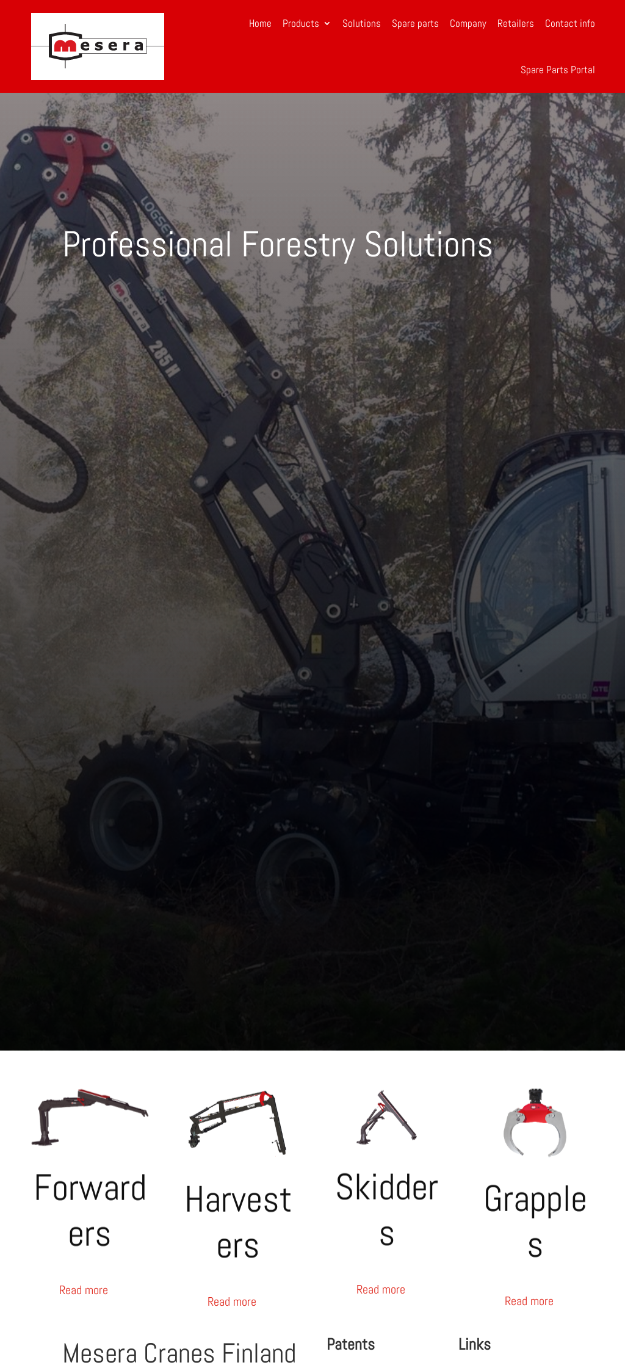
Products (301, 23)
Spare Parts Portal (558, 69)
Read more (83, 1290)
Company (468, 23)
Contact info (570, 23)
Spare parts (415, 23)
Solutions (361, 23)
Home (260, 23)
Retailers (515, 23)
